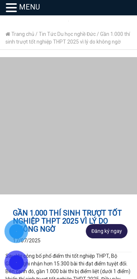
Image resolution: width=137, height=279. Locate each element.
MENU (29, 7)
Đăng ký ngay (106, 231)
